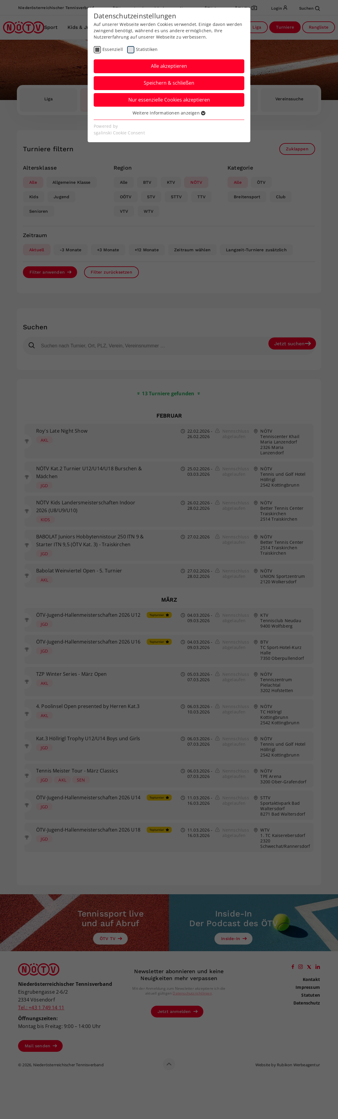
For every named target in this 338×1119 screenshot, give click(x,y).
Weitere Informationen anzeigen (169, 113)
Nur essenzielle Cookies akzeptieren (169, 99)
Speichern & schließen (169, 83)
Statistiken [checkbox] (147, 49)
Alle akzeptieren (169, 66)
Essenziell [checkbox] (112, 49)
